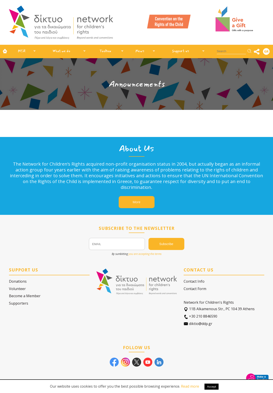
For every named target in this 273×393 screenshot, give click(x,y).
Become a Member (25, 295)
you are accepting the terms (145, 254)
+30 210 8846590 (200, 316)
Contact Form (195, 288)
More (136, 202)
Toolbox (105, 51)
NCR (22, 51)
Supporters (18, 303)
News (139, 51)
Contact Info (194, 281)
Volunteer (17, 288)
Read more (190, 386)
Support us (180, 51)
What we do (61, 51)
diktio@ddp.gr (198, 323)
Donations (18, 281)
